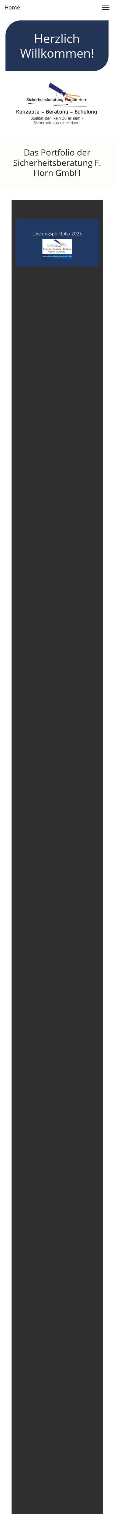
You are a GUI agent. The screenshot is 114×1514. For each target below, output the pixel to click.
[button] (106, 7)
